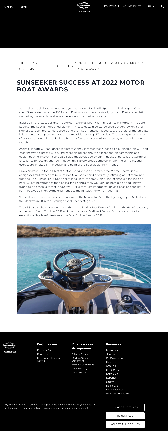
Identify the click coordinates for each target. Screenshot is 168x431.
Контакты (111, 6)
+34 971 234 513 (132, 6)
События (111, 366)
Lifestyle (111, 381)
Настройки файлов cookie (48, 359)
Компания (112, 373)
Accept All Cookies (125, 424)
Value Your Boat (115, 389)
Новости (111, 362)
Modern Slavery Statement (81, 359)
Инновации (113, 369)
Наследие (112, 385)
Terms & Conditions (83, 364)
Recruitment (79, 372)
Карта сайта (44, 350)
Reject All (125, 415)
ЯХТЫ (25, 7)
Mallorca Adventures (118, 393)
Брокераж (112, 350)
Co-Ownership (114, 358)
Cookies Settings (125, 407)
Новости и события (27, 66)
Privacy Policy (80, 354)
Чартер (110, 354)
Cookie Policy (79, 368)
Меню (8, 7)
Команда (111, 377)
